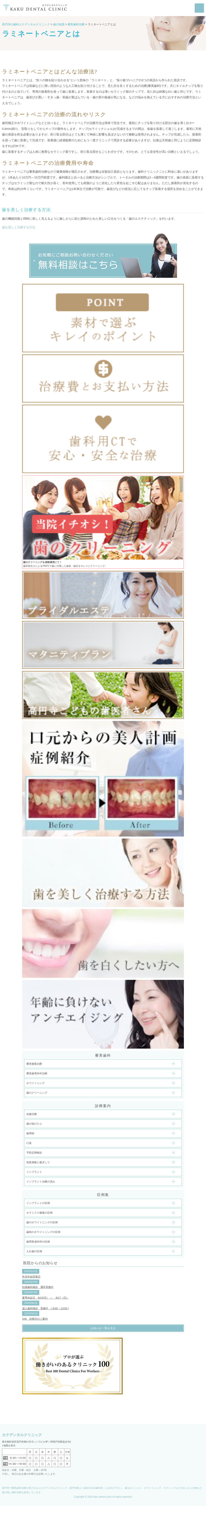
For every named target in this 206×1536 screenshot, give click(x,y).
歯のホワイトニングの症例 (42, 1222)
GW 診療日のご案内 (34, 1318)
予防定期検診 (34, 1152)
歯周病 (30, 1133)
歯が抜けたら (34, 1123)
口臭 (29, 1142)
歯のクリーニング (36, 1092)
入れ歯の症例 (34, 1251)
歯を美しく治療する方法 (18, 227)
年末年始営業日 (31, 1276)
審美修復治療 (34, 1063)
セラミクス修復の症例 (39, 1212)
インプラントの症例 (38, 1203)
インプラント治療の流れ (40, 1181)
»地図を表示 (8, 1445)
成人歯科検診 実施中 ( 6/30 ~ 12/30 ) (45, 1308)
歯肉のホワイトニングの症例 (43, 1232)
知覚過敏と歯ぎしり (38, 1162)
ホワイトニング (35, 1083)
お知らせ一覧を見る (103, 1328)
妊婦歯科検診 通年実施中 (38, 1287)
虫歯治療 (31, 1114)
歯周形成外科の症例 (38, 1241)
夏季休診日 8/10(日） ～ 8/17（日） (45, 1297)
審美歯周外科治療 (36, 1073)
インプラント (34, 1171)
